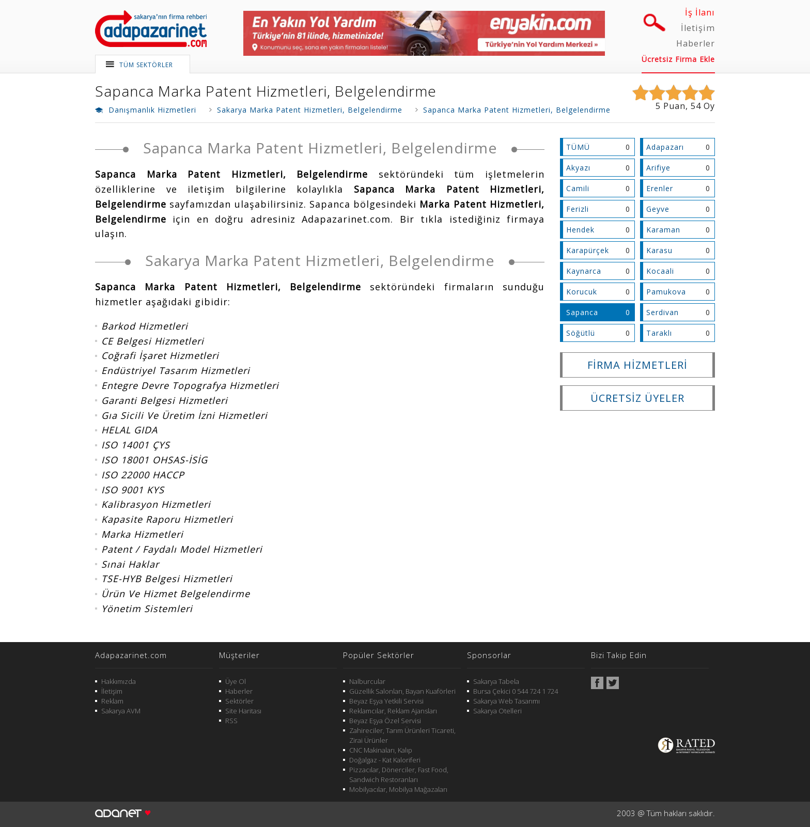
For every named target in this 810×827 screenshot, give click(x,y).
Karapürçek (587, 250)
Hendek (580, 230)
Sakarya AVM (121, 710)
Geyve (657, 209)
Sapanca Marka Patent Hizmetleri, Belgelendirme (266, 91)
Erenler (659, 188)
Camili (577, 188)
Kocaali (660, 271)
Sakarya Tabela (496, 681)
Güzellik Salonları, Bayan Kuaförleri (402, 691)
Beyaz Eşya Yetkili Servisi (386, 701)
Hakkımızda (118, 681)
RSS (231, 720)
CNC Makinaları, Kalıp (380, 750)
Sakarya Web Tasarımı (506, 701)
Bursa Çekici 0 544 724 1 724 (515, 691)
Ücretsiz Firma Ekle (678, 59)
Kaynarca (583, 271)
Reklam (112, 701)
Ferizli (577, 209)
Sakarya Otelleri (497, 710)
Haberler (695, 43)
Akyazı (578, 168)
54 (696, 106)
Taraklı (659, 333)
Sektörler (239, 701)
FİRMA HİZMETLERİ (637, 365)
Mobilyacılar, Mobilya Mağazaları (398, 789)
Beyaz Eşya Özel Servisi (385, 720)
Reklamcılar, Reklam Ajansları (393, 710)
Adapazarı (665, 147)
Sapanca (582, 312)
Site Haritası (243, 710)
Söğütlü (580, 333)
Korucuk (581, 292)
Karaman (663, 230)
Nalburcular (367, 681)
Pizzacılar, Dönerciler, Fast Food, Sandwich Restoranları (398, 774)
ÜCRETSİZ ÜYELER (637, 398)
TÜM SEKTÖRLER (146, 64)
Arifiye (658, 168)
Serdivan (662, 312)
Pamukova (666, 292)
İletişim (698, 28)
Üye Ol (235, 681)
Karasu (659, 250)
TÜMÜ (578, 147)
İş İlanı (700, 12)
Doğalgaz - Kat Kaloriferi (384, 759)
